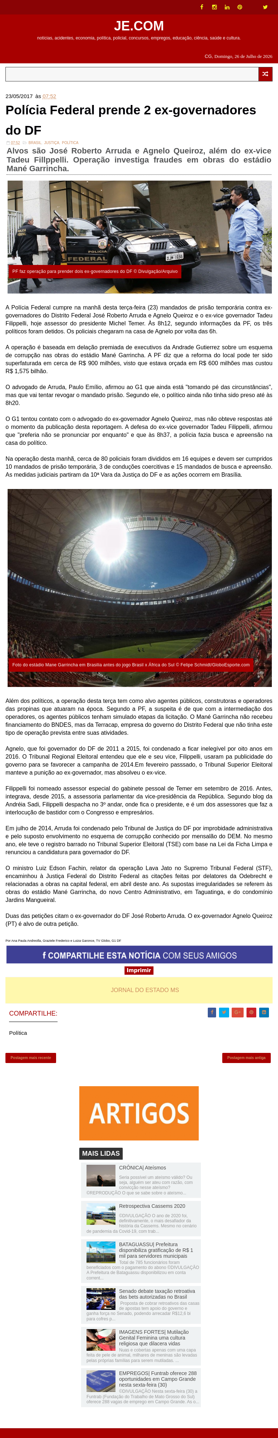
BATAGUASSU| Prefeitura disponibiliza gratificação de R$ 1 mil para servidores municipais (156, 1260)
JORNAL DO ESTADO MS (145, 995)
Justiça (51, 148)
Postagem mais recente (30, 1065)
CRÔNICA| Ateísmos (142, 1177)
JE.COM (139, 25)
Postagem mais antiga (246, 1065)
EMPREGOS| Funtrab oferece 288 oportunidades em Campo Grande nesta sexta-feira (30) (158, 1389)
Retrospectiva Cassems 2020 (152, 1216)
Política (70, 148)
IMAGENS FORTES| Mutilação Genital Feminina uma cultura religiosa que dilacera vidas (154, 1347)
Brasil (35, 148)
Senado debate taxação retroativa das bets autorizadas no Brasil (157, 1304)
